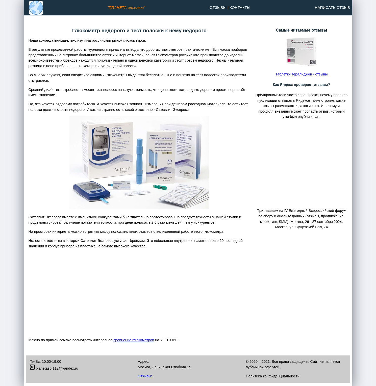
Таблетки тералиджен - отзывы (301, 74)
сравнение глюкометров (133, 340)
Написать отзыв (332, 7)
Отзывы (218, 7)
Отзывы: (145, 376)
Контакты (240, 7)
